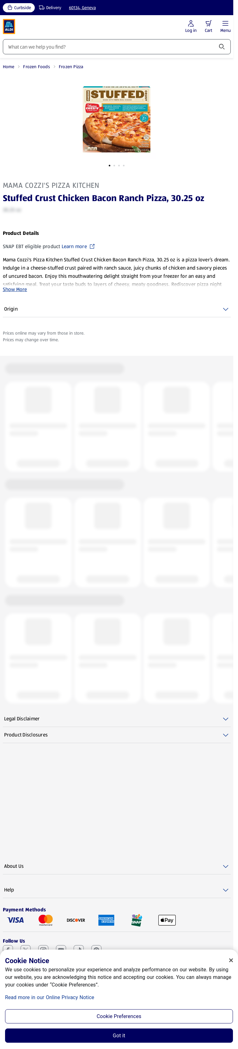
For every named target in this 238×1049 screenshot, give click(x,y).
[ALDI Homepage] (9, 26)
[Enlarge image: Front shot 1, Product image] (116, 119)
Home (9, 66)
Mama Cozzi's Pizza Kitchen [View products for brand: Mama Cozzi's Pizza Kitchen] (51, 185)
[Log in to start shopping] (191, 26)
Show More (15, 289)
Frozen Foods (36, 66)
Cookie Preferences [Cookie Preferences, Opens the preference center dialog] (119, 1016)
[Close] (231, 960)
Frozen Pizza (71, 66)
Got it (119, 1036)
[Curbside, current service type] (19, 7)
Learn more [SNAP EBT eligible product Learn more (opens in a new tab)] (78, 246)
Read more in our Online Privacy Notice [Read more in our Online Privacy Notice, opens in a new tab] (49, 997)
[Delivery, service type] (48, 7)
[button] (208, 23)
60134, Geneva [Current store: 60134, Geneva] (82, 7)
